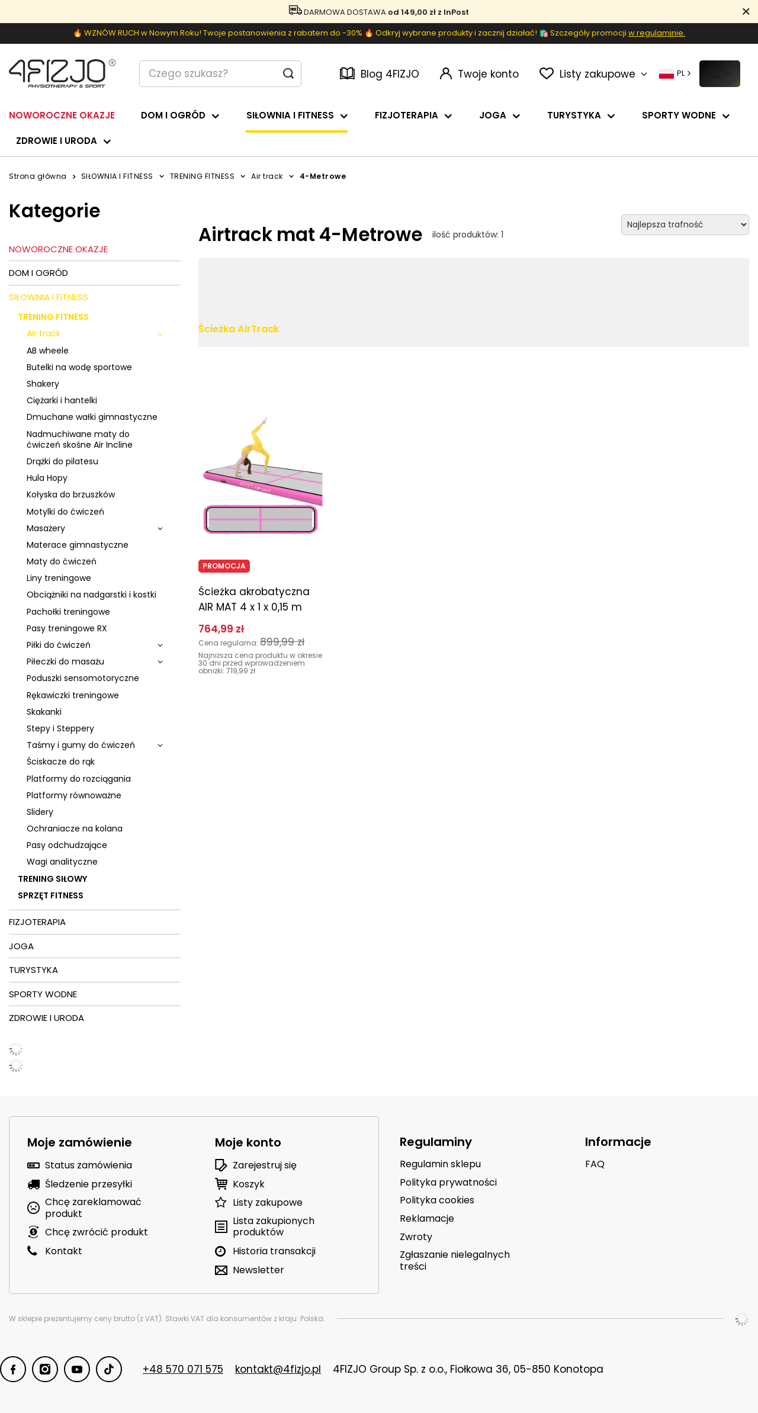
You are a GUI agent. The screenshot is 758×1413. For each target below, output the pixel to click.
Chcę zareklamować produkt (93, 1207)
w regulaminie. (656, 32)
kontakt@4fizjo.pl (278, 1369)
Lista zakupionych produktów (273, 1226)
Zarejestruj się (265, 1165)
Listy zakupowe (268, 1202)
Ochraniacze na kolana (75, 828)
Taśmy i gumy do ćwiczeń (81, 745)
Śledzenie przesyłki (88, 1184)
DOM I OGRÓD (173, 115)
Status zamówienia (88, 1165)
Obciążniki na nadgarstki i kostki (91, 594)
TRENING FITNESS (202, 176)
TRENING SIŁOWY (52, 879)
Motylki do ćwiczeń (65, 512)
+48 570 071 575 (183, 1369)
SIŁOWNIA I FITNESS (290, 115)
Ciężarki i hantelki (62, 400)
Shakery (43, 384)
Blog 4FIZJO (379, 74)
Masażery (46, 528)
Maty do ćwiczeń (62, 561)
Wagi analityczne (62, 862)
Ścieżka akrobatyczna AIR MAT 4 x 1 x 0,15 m (254, 599)
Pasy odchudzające (67, 845)
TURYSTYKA (574, 115)
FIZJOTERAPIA (406, 115)
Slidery (40, 812)
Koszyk (249, 1184)
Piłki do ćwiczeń (59, 645)
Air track (267, 176)
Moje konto (248, 1142)
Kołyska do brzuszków (71, 494)
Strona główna (38, 176)
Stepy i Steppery (60, 728)
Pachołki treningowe (68, 612)
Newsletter (258, 1270)
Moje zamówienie (79, 1142)
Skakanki (44, 712)
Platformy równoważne (74, 795)
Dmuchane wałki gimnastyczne (92, 417)
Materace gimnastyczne (78, 545)
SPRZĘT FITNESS (50, 895)
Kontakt (63, 1251)
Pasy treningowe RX (67, 628)
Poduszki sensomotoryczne (83, 678)
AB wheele (48, 351)
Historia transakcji (274, 1251)
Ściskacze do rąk (61, 761)
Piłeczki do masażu (65, 661)
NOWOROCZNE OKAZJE (62, 115)
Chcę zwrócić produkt (96, 1232)
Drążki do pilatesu (62, 461)
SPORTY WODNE (679, 115)
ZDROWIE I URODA (56, 140)
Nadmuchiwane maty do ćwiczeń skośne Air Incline (80, 439)
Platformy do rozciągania (79, 779)
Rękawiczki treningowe (73, 695)
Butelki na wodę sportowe (79, 367)
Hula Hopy (47, 478)
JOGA (492, 115)
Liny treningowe (59, 578)
